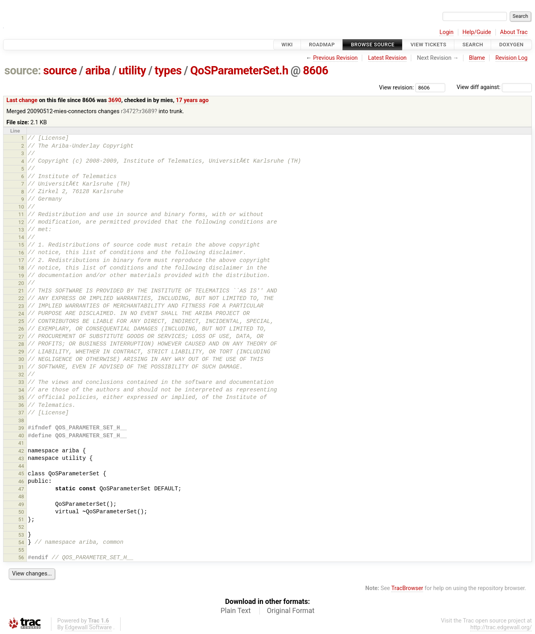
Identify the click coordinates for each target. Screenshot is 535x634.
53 (21, 535)
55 (21, 550)
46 (21, 481)
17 (21, 260)
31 (21, 367)
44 (21, 466)
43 (21, 458)
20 (21, 283)
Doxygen (511, 44)
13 (21, 230)
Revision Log (511, 58)
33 (21, 382)
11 (21, 214)
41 (21, 443)
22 (21, 298)
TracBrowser (407, 588)
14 (21, 237)
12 (21, 222)
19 (21, 276)
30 (21, 359)
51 (21, 519)
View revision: (396, 87)
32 (21, 375)
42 (21, 451)
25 (21, 321)
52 (21, 527)
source (60, 70)
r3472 (128, 111)
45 (21, 473)
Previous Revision (335, 58)
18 (21, 268)
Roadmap (322, 44)
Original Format (291, 611)
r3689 (147, 111)
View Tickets (428, 44)
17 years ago (192, 100)
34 (21, 390)
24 (21, 314)
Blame (477, 58)
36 (21, 405)
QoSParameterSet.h (239, 70)
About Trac (514, 32)
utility (132, 70)
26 (21, 329)
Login (446, 32)
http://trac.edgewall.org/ (501, 627)
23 (21, 306)
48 (21, 496)
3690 (114, 100)
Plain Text (236, 611)
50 (21, 512)
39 (21, 428)
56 (21, 557)
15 (21, 245)
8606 (315, 70)
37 (21, 413)
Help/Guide (477, 32)
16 (21, 253)
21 (21, 291)
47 (21, 489)
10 (21, 207)
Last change (22, 100)
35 (21, 398)
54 (21, 542)
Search (472, 44)
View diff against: (494, 87)
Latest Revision (387, 58)
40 (21, 435)
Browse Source (372, 44)
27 (21, 337)
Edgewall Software (88, 627)
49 (21, 504)
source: (22, 70)
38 (21, 420)
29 (21, 352)
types (168, 70)
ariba (97, 70)
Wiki (287, 44)
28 (21, 344)
